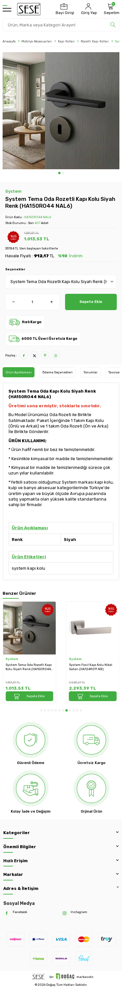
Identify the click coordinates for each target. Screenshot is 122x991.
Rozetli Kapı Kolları (95, 41)
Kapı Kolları (66, 41)
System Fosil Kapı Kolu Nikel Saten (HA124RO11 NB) (90, 667)
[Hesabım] (88, 9)
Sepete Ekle (90, 301)
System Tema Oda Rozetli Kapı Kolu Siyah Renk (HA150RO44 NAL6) (29, 667)
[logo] (29, 9)
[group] (61, 110)
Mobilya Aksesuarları (36, 41)
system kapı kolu (28, 568)
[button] (59, 173)
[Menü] (7, 9)
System (13, 191)
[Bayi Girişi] (64, 9)
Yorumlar (90, 372)
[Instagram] (64, 913)
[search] (113, 25)
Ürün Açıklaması (19, 372)
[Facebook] (6, 913)
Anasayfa (9, 41)
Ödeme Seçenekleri (57, 372)
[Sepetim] (110, 9)
